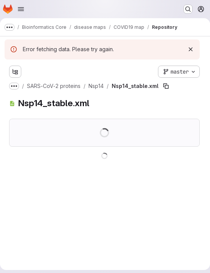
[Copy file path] (166, 86)
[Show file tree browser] (15, 72)
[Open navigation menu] (21, 9)
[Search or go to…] (188, 9)
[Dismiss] (190, 49)
